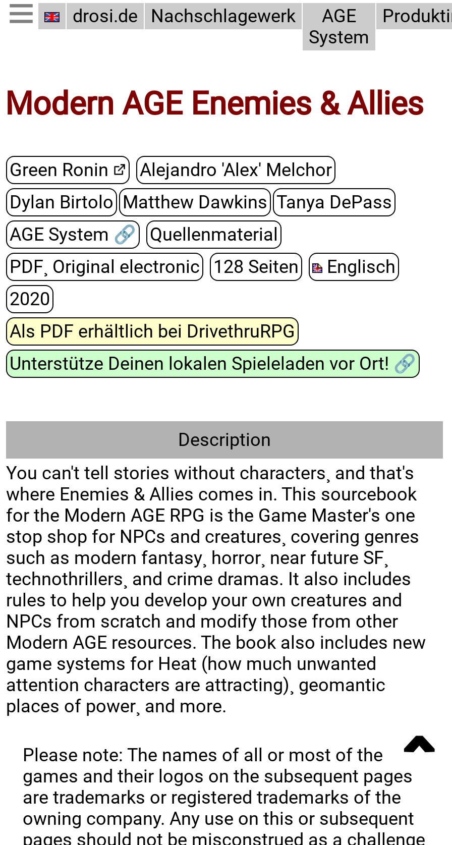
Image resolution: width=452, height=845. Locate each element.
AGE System (339, 27)
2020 (30, 298)
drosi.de (105, 16)
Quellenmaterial (214, 234)
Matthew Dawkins (195, 201)
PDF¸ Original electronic (105, 266)
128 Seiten (256, 266)
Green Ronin (59, 169)
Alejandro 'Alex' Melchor (236, 169)
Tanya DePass (334, 201)
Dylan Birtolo (62, 201)
